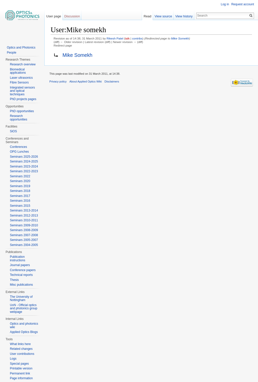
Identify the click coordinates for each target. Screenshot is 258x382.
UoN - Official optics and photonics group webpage (23, 308)
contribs (137, 38)
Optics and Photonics (21, 47)
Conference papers (23, 270)
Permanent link (20, 373)
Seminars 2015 (20, 205)
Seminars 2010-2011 (24, 220)
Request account (242, 4)
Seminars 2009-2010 (24, 225)
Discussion (72, 16)
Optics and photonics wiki (24, 325)
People (11, 52)
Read (147, 16)
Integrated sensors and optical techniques (22, 91)
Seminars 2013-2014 (24, 210)
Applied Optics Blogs (24, 332)
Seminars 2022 (20, 176)
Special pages (19, 363)
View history (184, 16)
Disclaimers (112, 81)
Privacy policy (58, 81)
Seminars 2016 (20, 200)
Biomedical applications (18, 71)
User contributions (22, 354)
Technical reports (21, 275)
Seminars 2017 (20, 196)
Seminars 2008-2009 (24, 230)
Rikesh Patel (115, 38)
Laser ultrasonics (21, 77)
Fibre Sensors (19, 82)
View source (163, 16)
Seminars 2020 (20, 181)
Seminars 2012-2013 (24, 215)
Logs (13, 358)
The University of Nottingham (21, 298)
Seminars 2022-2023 (24, 171)
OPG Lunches (19, 151)
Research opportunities (18, 117)
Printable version (21, 368)
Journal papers (20, 265)
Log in (225, 4)
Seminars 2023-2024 (24, 166)
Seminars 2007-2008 (24, 235)
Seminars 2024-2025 (24, 161)
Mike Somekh (180, 38)
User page (53, 16)
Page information (21, 378)
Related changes (21, 349)
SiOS (13, 131)
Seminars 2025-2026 (24, 156)
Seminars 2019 (20, 186)
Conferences (18, 147)
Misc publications (21, 284)
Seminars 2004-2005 (24, 245)
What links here (20, 344)
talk (127, 38)
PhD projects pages (23, 99)
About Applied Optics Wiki (86, 81)
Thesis (14, 280)
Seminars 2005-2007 (24, 240)
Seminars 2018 (20, 191)
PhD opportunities (22, 111)
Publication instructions (17, 258)
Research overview (23, 64)
